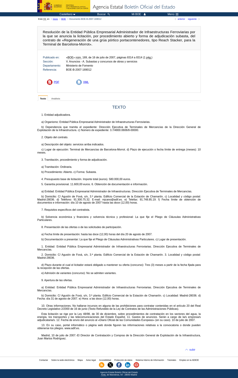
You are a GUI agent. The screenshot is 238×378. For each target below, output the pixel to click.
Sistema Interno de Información (150, 360)
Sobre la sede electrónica (62, 360)
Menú (173, 14)
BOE (63, 19)
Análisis (55, 98)
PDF (56, 82)
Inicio (55, 19)
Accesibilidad (105, 360)
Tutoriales (171, 360)
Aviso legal (91, 360)
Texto (43, 98)
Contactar (43, 360)
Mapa (80, 360)
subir (192, 349)
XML (86, 82)
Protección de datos (123, 360)
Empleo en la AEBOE (189, 360)
